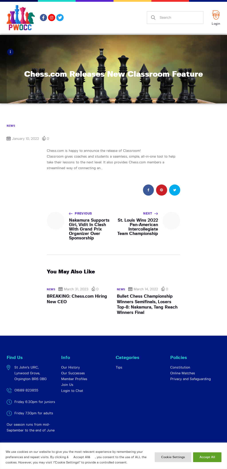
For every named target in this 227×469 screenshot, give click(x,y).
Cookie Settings (173, 457)
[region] (113, 456)
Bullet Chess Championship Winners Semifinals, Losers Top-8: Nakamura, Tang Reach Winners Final (147, 304)
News (11, 125)
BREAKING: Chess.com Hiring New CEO (77, 299)
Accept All (207, 457)
